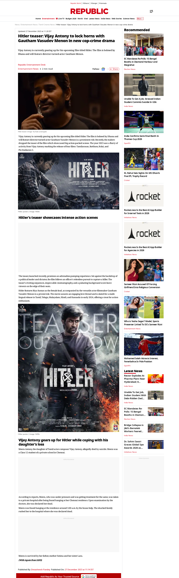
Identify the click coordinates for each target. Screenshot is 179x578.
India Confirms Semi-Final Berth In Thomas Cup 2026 (141, 137)
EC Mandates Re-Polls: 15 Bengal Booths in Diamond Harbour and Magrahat (140, 62)
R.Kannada (103, 3)
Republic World (75, 3)
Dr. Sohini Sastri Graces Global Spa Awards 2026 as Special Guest (134, 446)
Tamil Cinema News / (47, 25)
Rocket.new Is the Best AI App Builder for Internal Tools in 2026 (143, 211)
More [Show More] (140, 19)
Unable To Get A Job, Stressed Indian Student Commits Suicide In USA (142, 100)
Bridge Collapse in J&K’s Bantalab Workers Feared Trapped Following (134, 430)
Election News (129, 69)
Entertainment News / (29, 25)
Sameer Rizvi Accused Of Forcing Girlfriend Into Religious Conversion (142, 286)
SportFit (127, 143)
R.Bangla (94, 3)
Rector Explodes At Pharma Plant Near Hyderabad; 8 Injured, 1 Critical (134, 380)
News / (18, 25)
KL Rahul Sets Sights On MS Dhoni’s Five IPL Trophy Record (142, 174)
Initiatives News (130, 217)
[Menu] (150, 11)
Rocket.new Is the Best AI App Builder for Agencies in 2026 (143, 249)
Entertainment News (28, 68)
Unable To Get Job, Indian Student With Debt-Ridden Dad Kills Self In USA (135, 397)
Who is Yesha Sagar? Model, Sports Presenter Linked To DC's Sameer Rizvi (143, 323)
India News (128, 106)
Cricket (127, 180)
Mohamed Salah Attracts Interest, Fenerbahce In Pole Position (141, 360)
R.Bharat (86, 3)
